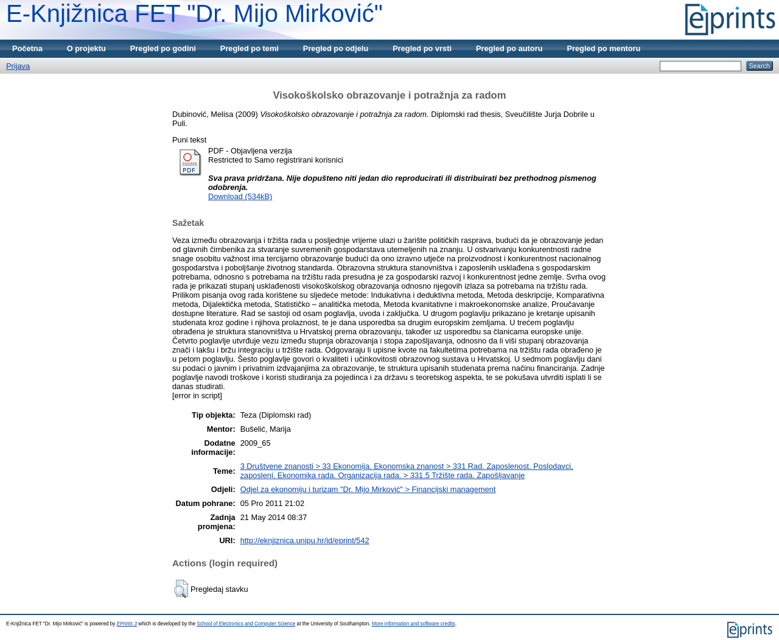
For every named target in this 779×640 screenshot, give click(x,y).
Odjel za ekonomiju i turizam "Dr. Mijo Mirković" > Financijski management (368, 489)
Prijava (18, 66)
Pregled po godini (163, 48)
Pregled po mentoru (603, 48)
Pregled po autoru (509, 48)
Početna (27, 48)
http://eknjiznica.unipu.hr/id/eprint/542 (304, 540)
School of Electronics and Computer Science (246, 624)
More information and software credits (413, 624)
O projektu (86, 48)
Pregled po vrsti (422, 48)
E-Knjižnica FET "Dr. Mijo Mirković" (194, 13)
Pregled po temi (249, 48)
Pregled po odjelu (335, 48)
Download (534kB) (240, 196)
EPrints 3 (127, 624)
